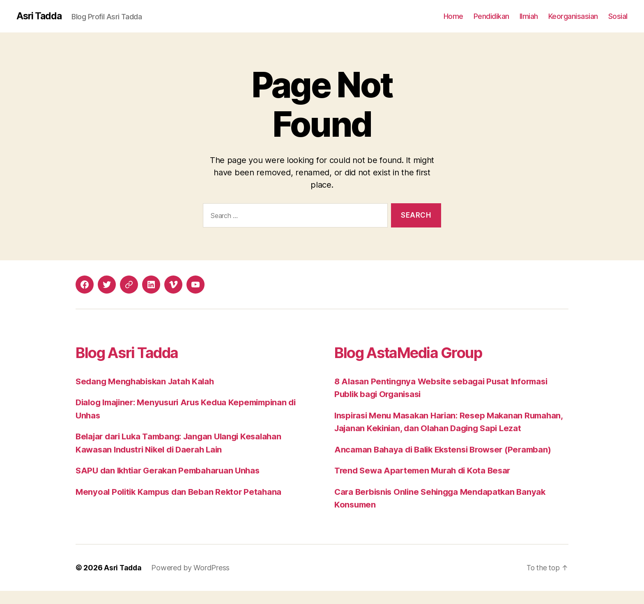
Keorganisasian (573, 16)
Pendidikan (491, 16)
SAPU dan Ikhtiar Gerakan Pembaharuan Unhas (171, 471)
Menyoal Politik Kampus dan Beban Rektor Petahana (182, 492)
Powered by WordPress (192, 580)
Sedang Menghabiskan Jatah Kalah (148, 382)
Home (453, 16)
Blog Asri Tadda (133, 352)
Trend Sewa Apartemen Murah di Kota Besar (425, 484)
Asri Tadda (40, 16)
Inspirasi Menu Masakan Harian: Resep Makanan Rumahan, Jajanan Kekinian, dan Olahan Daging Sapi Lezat (439, 429)
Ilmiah (529, 16)
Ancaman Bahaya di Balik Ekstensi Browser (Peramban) (447, 462)
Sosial (618, 16)
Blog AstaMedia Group (417, 352)
